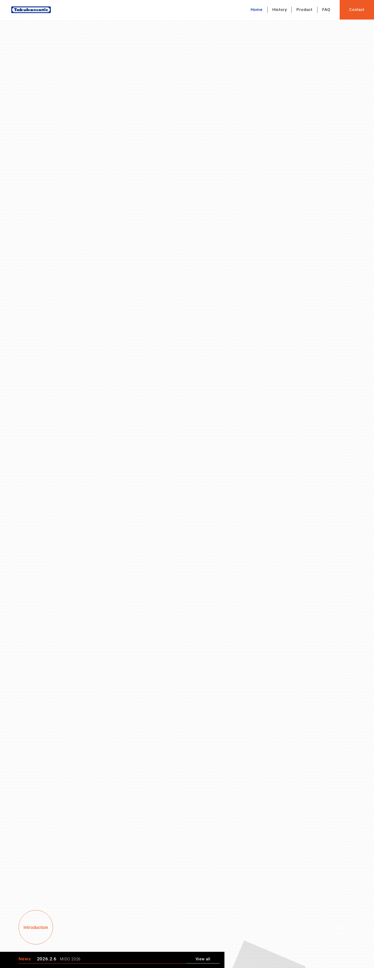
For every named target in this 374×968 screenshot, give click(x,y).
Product (304, 9)
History (279, 9)
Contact (356, 9)
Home (257, 9)
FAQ (326, 9)
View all (203, 959)
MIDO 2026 (70, 959)
